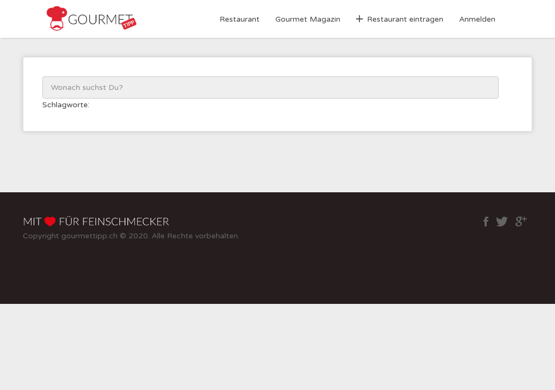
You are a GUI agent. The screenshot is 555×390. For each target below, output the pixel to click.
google (521, 221)
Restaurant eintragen (405, 19)
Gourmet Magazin (307, 19)
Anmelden (477, 19)
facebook (485, 221)
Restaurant (240, 19)
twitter (502, 221)
